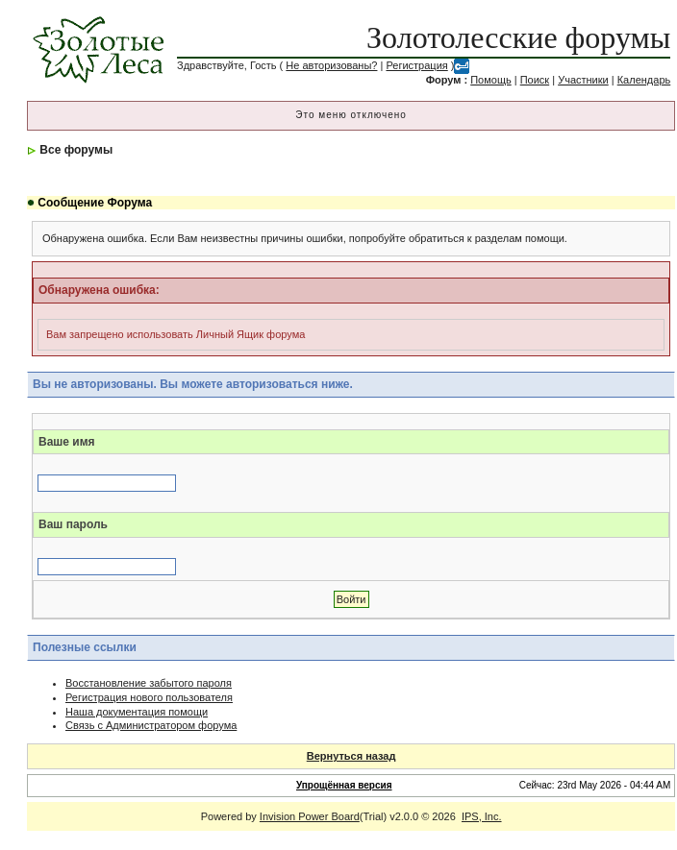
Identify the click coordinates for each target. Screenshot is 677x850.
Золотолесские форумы (518, 37)
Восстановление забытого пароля (148, 683)
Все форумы (76, 150)
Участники (583, 79)
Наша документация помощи (136, 711)
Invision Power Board (310, 816)
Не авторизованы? (331, 65)
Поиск (534, 79)
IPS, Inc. (482, 816)
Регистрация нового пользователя (149, 697)
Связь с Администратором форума (151, 725)
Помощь (491, 79)
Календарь (644, 79)
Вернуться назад (351, 756)
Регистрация (416, 65)
